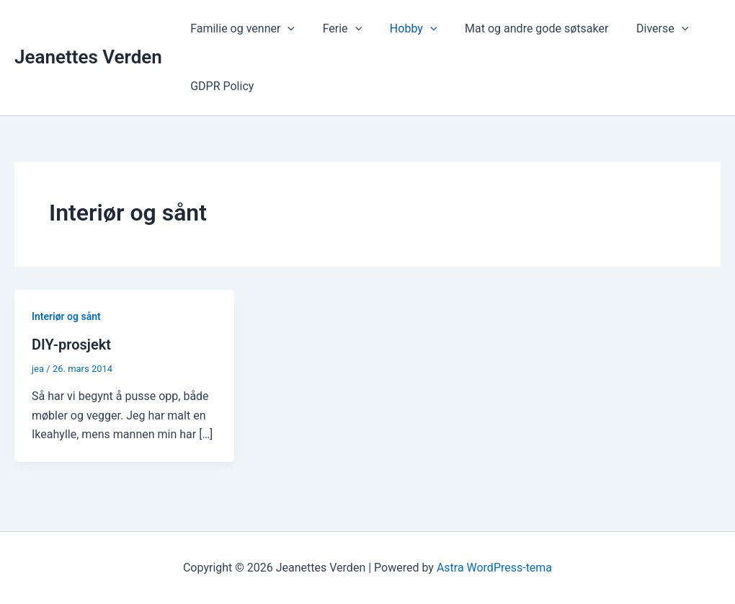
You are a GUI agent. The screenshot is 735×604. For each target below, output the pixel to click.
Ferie (335, 29)
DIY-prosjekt (71, 344)
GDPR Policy (219, 86)
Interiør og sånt (66, 316)
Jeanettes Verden (88, 57)
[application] (285, 29)
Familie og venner (240, 29)
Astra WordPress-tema (494, 567)
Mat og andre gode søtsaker (520, 28)
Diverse (641, 29)
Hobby (401, 29)
